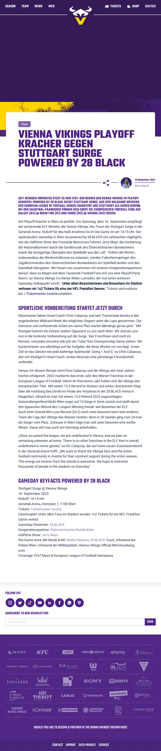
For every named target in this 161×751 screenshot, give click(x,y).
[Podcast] (79, 602)
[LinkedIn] (49, 602)
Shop (135, 7)
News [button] (38, 7)
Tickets (115, 7)
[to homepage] (80, 15)
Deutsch (150, 7)
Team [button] (25, 7)
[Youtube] (39, 602)
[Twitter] (20, 602)
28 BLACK (57, 525)
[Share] (106, 182)
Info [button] (51, 7)
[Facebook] (59, 602)
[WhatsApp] (69, 602)
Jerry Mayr (50, 535)
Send (150, 622)
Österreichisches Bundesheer (72, 530)
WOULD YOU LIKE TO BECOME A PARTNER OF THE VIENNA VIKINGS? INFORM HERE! (80, 727)
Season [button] (10, 7)
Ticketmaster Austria (46, 509)
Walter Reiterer (78, 540)
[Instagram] (10, 602)
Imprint (71, 745)
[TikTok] (29, 602)
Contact (57, 745)
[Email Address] (75, 622)
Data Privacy (87, 745)
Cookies (104, 745)
